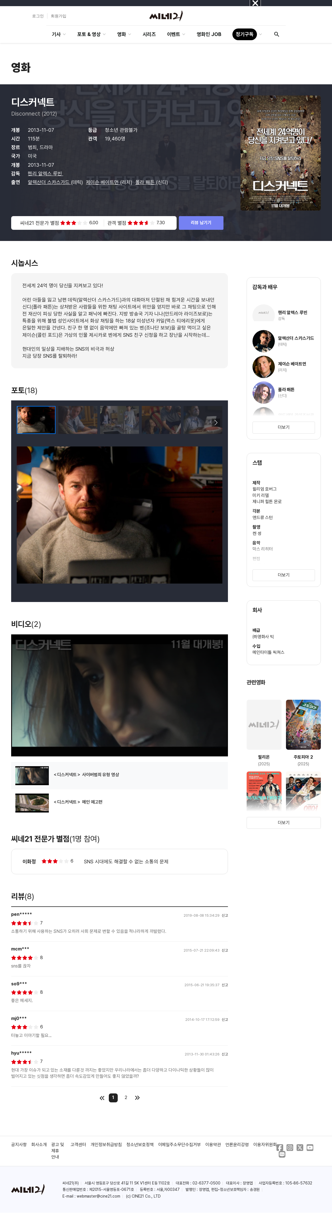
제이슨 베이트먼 (103, 182)
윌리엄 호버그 (264, 489)
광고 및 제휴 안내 (57, 1151)
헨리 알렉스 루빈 (45, 173)
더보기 (284, 427)
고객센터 (78, 1144)
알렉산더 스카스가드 (49, 182)
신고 (225, 915)
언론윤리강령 (237, 1144)
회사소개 (39, 1144)
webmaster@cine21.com (98, 1196)
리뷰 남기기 (201, 222)
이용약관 (213, 1144)
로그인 (38, 16)
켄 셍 (256, 533)
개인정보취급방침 (106, 1144)
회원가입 (58, 16)
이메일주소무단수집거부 (179, 1144)
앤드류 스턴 (262, 517)
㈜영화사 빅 (263, 636)
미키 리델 (260, 495)
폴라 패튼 (145, 182)
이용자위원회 (265, 1144)
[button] (216, 423)
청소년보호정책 (140, 1144)
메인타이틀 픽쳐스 (268, 652)
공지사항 (19, 1144)
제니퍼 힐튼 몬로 (267, 501)
